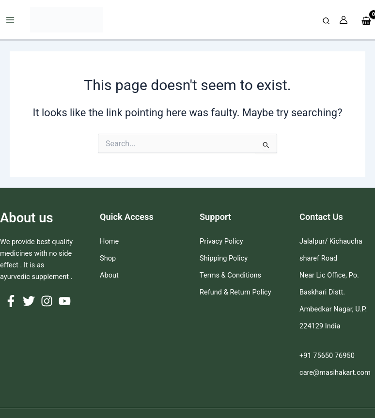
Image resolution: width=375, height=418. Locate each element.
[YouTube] (65, 301)
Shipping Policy (224, 258)
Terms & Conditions (230, 275)
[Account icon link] (343, 19)
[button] (326, 21)
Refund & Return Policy (235, 292)
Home (109, 241)
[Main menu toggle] (10, 20)
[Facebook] (11, 301)
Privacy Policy (221, 241)
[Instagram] (47, 301)
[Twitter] (29, 301)
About (109, 275)
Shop (108, 258)
